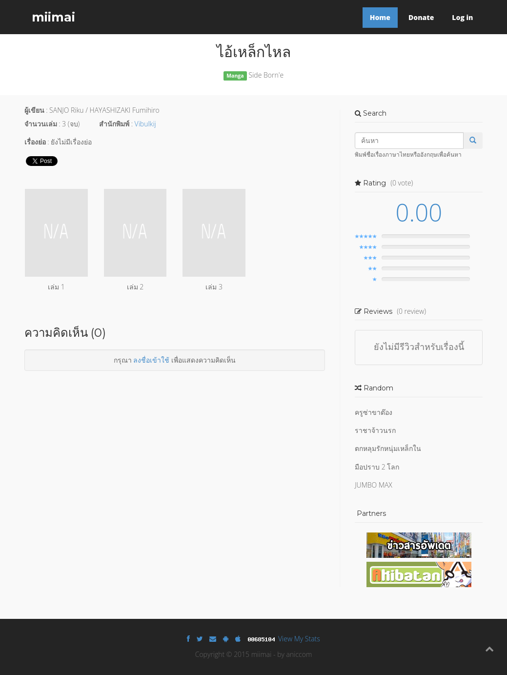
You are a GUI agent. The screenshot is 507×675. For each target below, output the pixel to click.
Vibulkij (145, 123)
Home (380, 17)
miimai (53, 17)
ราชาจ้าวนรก (375, 430)
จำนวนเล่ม (40, 123)
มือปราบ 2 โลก (377, 466)
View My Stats (299, 638)
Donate (421, 17)
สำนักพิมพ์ (114, 123)
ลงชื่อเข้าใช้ (151, 360)
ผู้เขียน (34, 110)
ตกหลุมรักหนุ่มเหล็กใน (388, 448)
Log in (462, 17)
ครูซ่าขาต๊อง (373, 412)
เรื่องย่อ (35, 141)
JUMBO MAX (373, 485)
